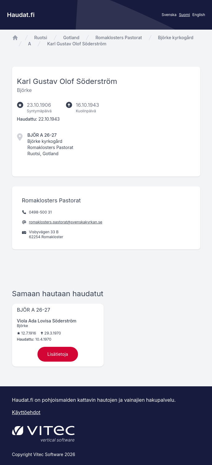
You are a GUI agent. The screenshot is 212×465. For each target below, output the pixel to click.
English (199, 14)
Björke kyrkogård (175, 37)
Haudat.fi (21, 15)
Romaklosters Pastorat (118, 37)
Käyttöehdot (26, 412)
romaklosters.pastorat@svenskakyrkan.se (65, 222)
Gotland (71, 37)
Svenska (169, 14)
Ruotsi (40, 37)
